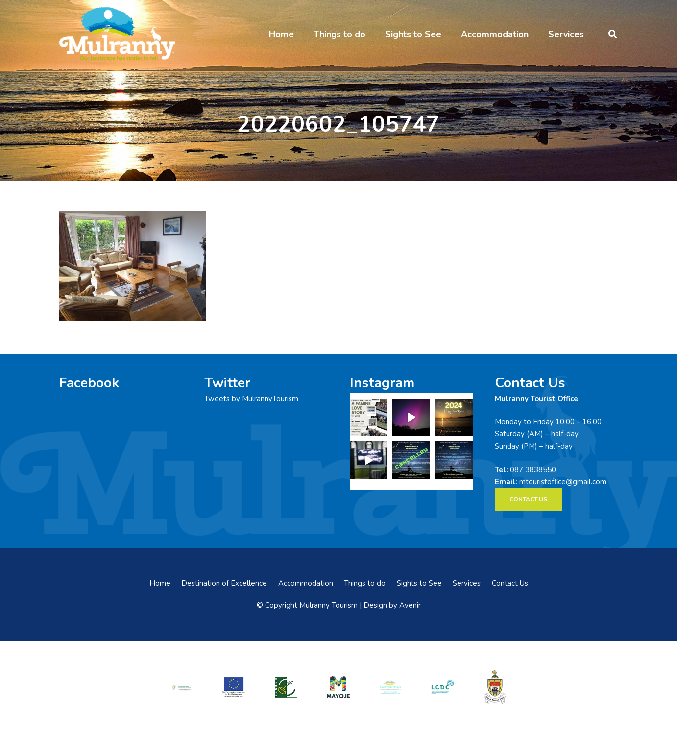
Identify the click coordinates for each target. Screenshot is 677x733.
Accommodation (305, 583)
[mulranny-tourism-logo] (117, 34)
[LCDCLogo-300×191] (443, 687)
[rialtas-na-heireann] (181, 686)
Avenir (410, 605)
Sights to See (419, 583)
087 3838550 (533, 469)
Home (159, 583)
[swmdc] (390, 686)
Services (467, 583)
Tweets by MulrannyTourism (251, 398)
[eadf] (234, 687)
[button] (613, 34)
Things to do (365, 583)
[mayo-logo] (338, 687)
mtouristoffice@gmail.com (562, 482)
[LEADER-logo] (286, 686)
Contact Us (510, 583)
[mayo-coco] (495, 687)
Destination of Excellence (224, 583)
